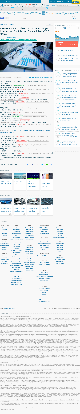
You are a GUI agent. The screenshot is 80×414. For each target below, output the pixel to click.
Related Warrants (29, 237)
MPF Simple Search (60, 259)
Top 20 (16, 235)
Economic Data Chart (16, 282)
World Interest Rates (16, 284)
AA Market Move (29, 266)
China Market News (44, 233)
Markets (60, 235)
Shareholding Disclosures (16, 271)
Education (4, 235)
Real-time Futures (16, 233)
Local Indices (16, 227)
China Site (4, 229)
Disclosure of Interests (29, 262)
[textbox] (68, 5)
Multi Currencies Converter (60, 237)
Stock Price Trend (29, 251)
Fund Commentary (44, 245)
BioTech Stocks (16, 252)
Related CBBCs (30, 239)
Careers (5, 257)
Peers (29, 260)
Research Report (16, 263)
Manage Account (4, 243)
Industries (16, 241)
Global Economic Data (44, 301)
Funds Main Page (60, 243)
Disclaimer (4, 261)
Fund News (60, 247)
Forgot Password (4, 245)
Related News (4, 170)
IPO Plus (16, 269)
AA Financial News (44, 227)
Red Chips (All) (16, 246)
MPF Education (60, 263)
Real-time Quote (29, 227)
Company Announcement (16, 256)
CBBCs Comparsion (44, 274)
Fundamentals (30, 268)
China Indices (16, 231)
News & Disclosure (29, 264)
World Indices (16, 229)
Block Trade (30, 257)
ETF (16, 254)
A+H (16, 273)
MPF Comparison (60, 261)
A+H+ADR (16, 276)
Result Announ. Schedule (16, 265)
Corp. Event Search (16, 267)
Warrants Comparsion (44, 264)
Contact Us (4, 249)
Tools (60, 251)
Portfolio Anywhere (30, 272)
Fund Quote (60, 245)
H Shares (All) (16, 244)
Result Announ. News (16, 261)
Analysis (44, 294)
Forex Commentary (44, 247)
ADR (16, 275)
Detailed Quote (29, 229)
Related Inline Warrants (30, 241)
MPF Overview (60, 257)
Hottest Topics (63, 70)
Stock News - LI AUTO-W (7, 24)
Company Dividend (16, 259)
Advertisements (5, 259)
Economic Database (17, 280)
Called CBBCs (44, 282)
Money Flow (30, 258)
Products (4, 233)
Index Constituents (16, 242)
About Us (4, 255)
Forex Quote (60, 229)
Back (49, 24)
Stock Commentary (44, 241)
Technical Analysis (29, 231)
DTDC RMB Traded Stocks (16, 239)
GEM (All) (16, 248)
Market (44, 292)
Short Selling (16, 258)
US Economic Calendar (44, 299)
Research (44, 249)
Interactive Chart (29, 233)
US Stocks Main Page (44, 288)
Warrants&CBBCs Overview (44, 255)
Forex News (60, 231)
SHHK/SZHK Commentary (44, 243)
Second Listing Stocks (16, 250)
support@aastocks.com (10, 308)
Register (5, 241)
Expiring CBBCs (44, 280)
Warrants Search (44, 262)
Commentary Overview (44, 240)
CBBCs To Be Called (44, 278)
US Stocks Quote (44, 290)
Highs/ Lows (16, 237)
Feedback (4, 247)
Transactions (29, 255)
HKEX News (44, 231)
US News (44, 298)
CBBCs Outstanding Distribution (44, 276)
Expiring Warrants (44, 266)
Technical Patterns (29, 270)
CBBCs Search (44, 272)
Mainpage (4, 227)
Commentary (60, 233)
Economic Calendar (16, 278)
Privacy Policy (4, 263)
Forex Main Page (60, 227)
